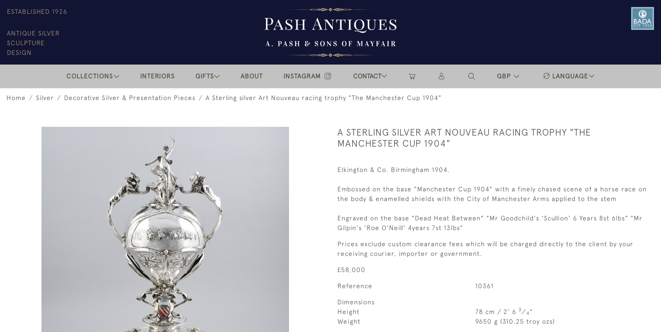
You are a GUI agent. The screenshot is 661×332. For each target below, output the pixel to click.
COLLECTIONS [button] (89, 76)
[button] (472, 76)
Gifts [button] (204, 76)
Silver (45, 97)
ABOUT (252, 76)
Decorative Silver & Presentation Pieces (129, 97)
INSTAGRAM (307, 76)
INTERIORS (157, 76)
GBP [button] (505, 76)
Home (16, 97)
